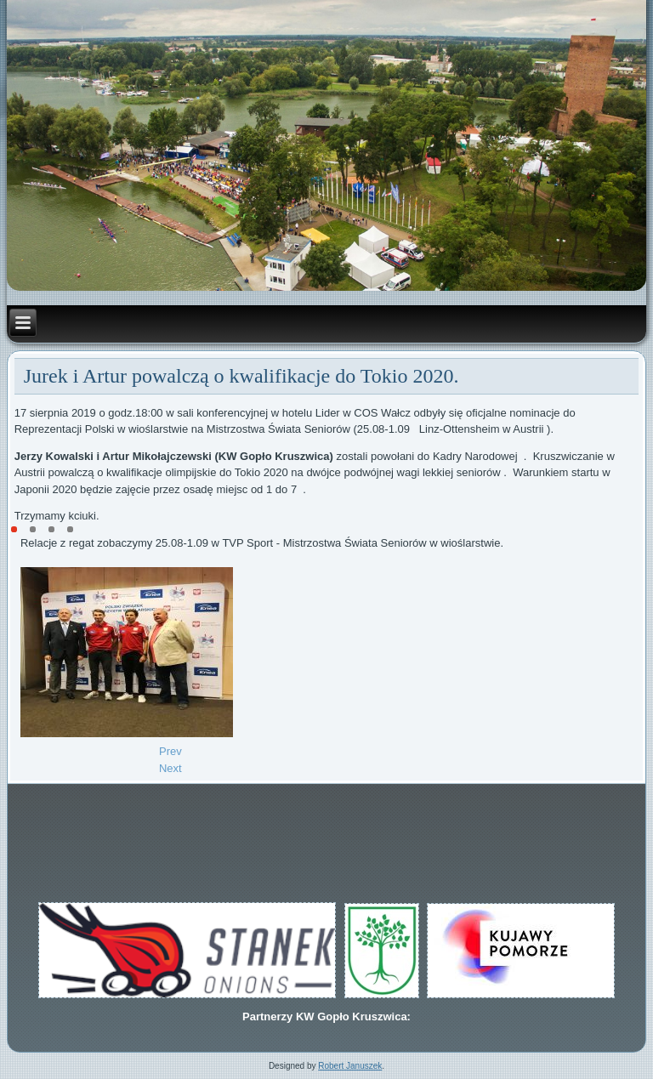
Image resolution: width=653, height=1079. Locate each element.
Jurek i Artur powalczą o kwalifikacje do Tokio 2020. (241, 376)
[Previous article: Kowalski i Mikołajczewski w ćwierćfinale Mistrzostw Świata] (170, 751)
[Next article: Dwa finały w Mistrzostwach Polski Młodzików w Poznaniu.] (170, 768)
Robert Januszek (350, 1065)
